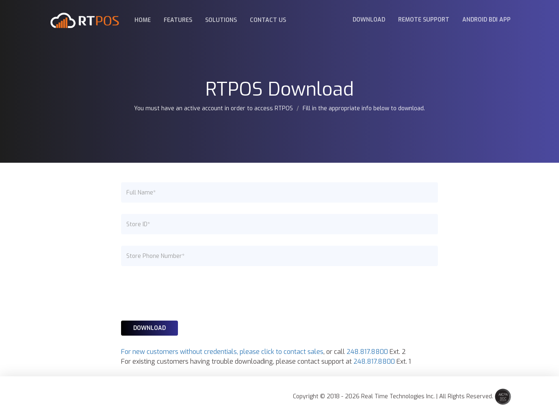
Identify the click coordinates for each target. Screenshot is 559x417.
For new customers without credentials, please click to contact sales (222, 351)
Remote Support (423, 20)
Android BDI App (486, 20)
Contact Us (268, 20)
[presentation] (183, 293)
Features (178, 20)
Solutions (221, 20)
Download (369, 20)
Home (142, 20)
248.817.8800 (367, 351)
